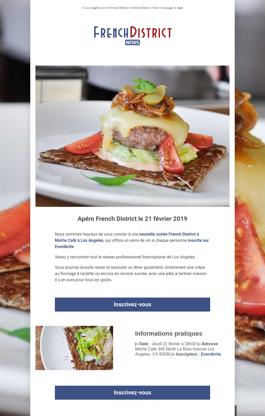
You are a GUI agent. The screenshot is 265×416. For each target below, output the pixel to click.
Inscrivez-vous (132, 304)
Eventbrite (211, 354)
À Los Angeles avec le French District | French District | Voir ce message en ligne (132, 8)
